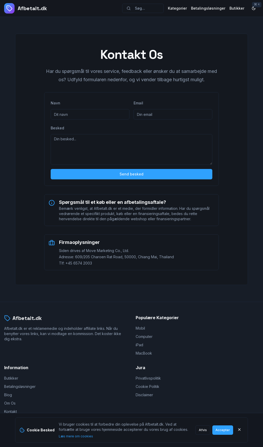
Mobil (140, 328)
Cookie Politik (147, 386)
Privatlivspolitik (148, 378)
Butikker (236, 8)
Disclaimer (144, 395)
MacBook (144, 353)
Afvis (203, 430)
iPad (139, 345)
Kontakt (10, 411)
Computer (144, 336)
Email (138, 103)
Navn (55, 103)
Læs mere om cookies (76, 436)
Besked (57, 128)
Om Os (10, 403)
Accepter (222, 430)
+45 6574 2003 (78, 263)
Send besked (131, 174)
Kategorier (177, 8)
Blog (8, 395)
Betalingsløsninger (208, 8)
